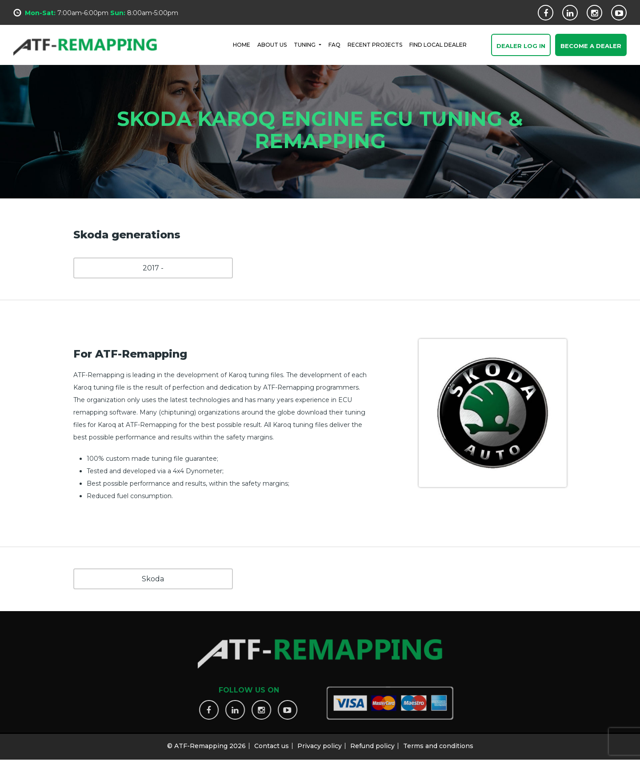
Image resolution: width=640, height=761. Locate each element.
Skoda (153, 579)
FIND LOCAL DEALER (438, 44)
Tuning (305, 44)
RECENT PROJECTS (375, 44)
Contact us (271, 743)
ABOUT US (272, 44)
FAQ (334, 44)
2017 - (153, 268)
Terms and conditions (438, 743)
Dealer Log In (520, 46)
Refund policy (372, 743)
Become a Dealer (590, 46)
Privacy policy (319, 743)
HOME (241, 44)
